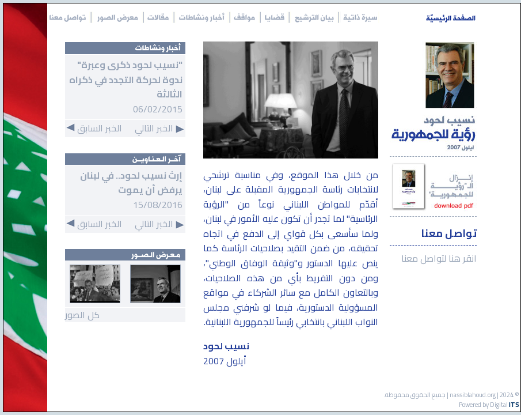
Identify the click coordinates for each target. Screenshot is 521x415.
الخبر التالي (159, 128)
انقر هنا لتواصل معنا (439, 258)
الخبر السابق (94, 128)
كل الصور (82, 314)
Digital (504, 404)
